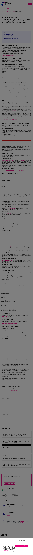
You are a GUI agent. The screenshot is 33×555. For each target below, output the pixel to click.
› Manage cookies (22, 540)
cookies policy (6, 550)
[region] (16, 546)
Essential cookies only (21, 543)
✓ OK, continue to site (21, 545)
